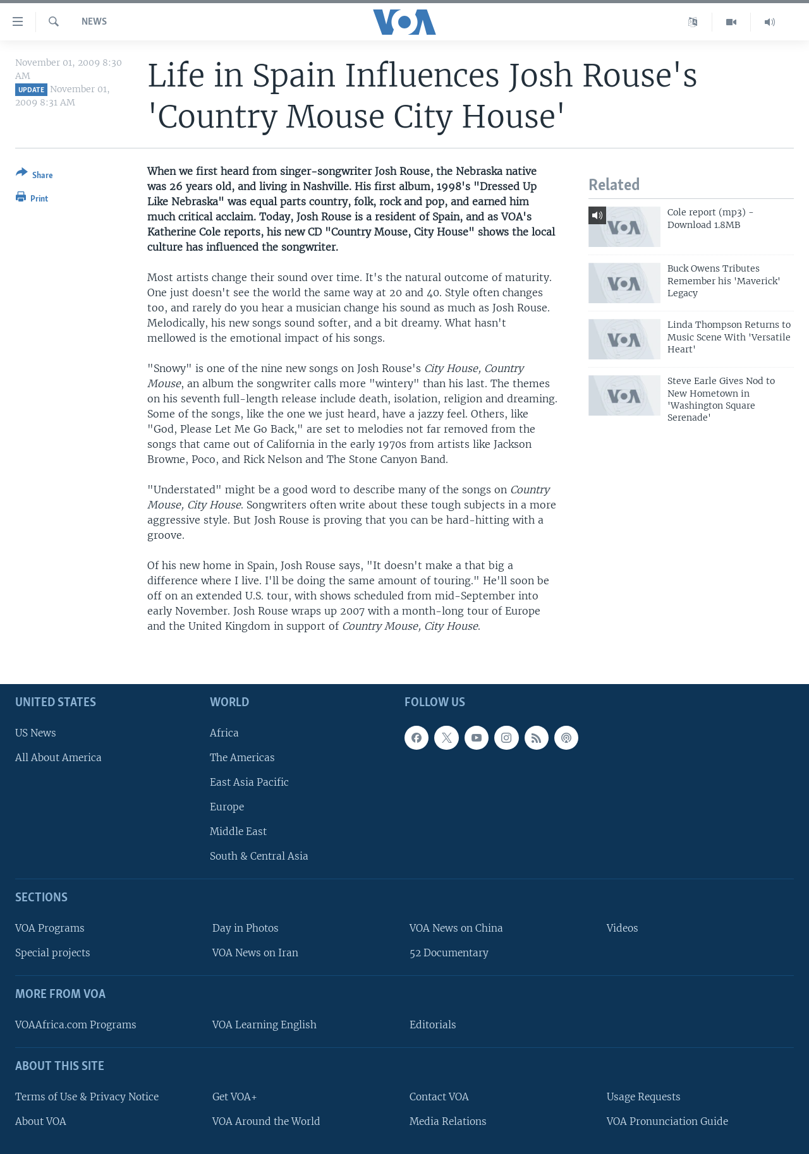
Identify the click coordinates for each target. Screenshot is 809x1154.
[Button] (34, 176)
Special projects (52, 953)
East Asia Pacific (249, 782)
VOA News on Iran (255, 953)
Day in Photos (245, 928)
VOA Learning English (264, 1025)
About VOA (40, 1121)
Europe (227, 807)
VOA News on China (456, 928)
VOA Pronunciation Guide (667, 1121)
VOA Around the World (266, 1121)
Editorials (433, 1025)
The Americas (242, 757)
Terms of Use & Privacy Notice (87, 1096)
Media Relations (448, 1121)
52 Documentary (449, 953)
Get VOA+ (234, 1096)
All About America (58, 757)
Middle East (238, 832)
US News (35, 732)
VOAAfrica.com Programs (76, 1025)
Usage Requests (644, 1096)
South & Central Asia (259, 856)
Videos (622, 928)
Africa (224, 732)
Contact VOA (439, 1096)
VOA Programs (50, 928)
